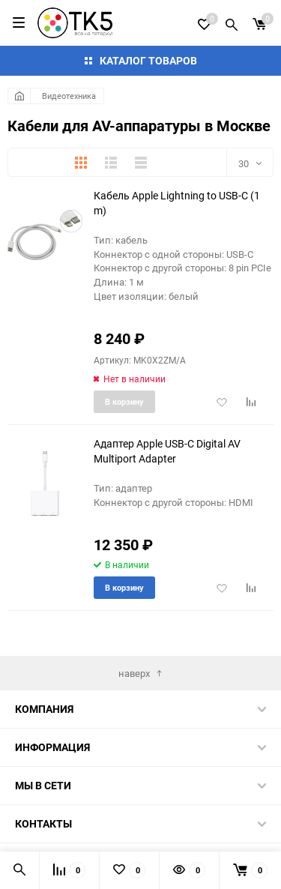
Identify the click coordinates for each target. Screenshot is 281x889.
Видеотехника (69, 95)
